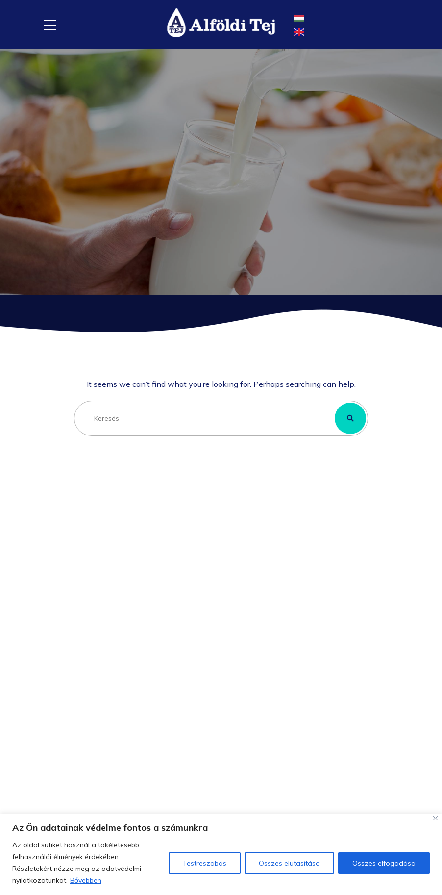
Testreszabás (204, 863)
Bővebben (85, 880)
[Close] (435, 818)
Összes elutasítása (289, 863)
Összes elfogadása (384, 863)
